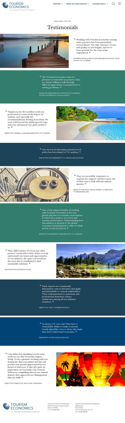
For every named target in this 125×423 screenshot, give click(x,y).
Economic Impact (99, 4)
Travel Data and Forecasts (76, 4)
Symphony (57, 4)
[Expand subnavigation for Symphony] (62, 4)
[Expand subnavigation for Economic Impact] (107, 4)
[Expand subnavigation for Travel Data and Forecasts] (89, 4)
